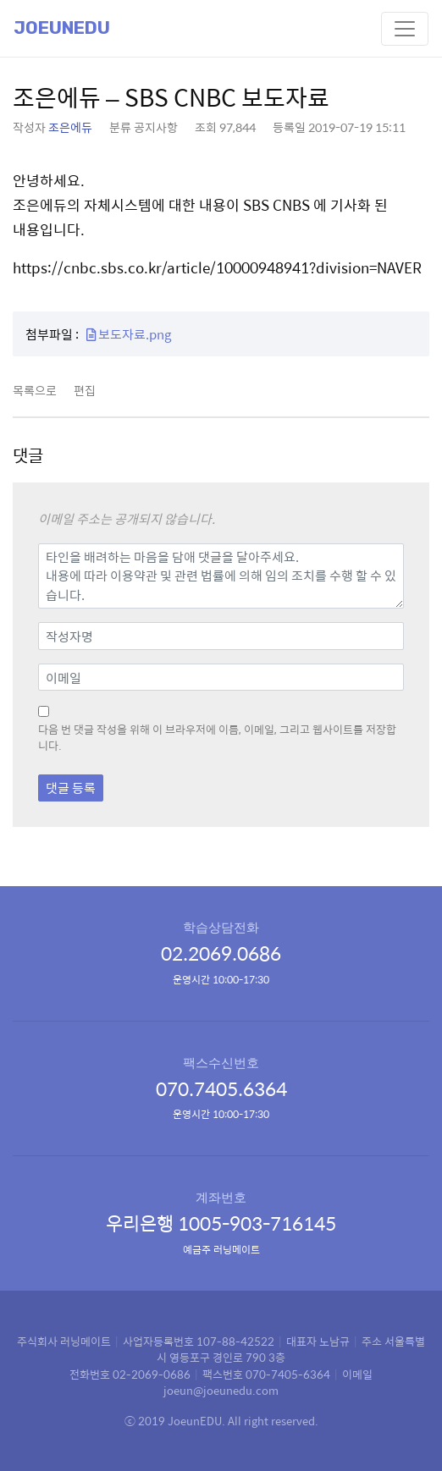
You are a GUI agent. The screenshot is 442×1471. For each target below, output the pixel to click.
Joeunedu (62, 28)
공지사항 (156, 127)
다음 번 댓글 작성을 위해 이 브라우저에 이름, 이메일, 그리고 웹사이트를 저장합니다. (217, 737)
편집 (85, 390)
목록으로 (35, 390)
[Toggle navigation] (404, 29)
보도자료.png (128, 334)
